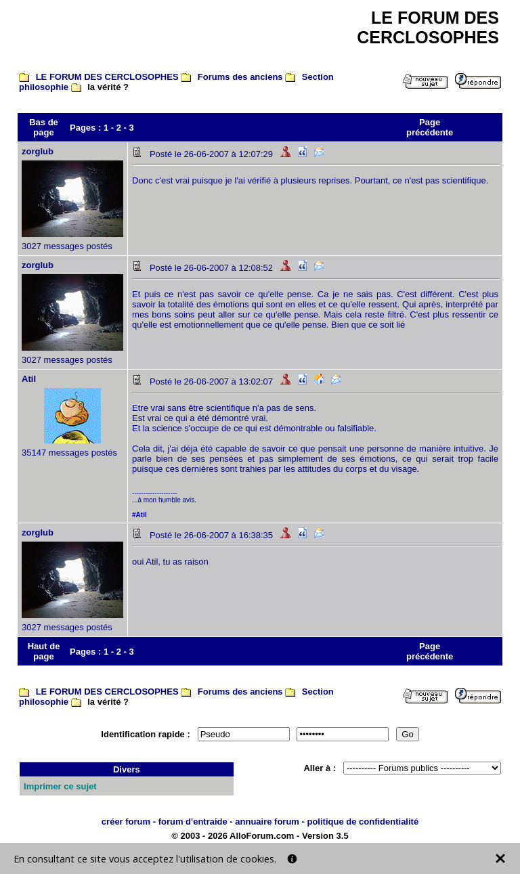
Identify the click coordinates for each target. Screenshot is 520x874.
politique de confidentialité (362, 821)
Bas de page (43, 127)
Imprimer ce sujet (60, 786)
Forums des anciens (240, 77)
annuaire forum (267, 821)
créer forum (126, 821)
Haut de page (44, 651)
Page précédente (429, 127)
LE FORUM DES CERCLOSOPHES (107, 77)
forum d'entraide (193, 821)
